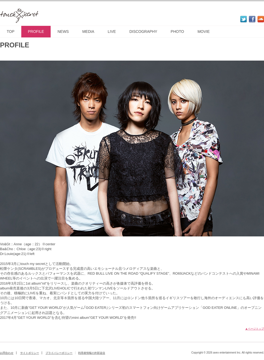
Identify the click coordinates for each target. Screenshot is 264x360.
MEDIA (88, 31)
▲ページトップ (254, 328)
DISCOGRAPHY (143, 31)
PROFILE (36, 31)
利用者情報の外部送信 (91, 352)
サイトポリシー (29, 352)
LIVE (112, 31)
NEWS (63, 31)
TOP (11, 31)
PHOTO (177, 31)
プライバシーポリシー (59, 352)
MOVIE (203, 31)
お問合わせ (6, 352)
